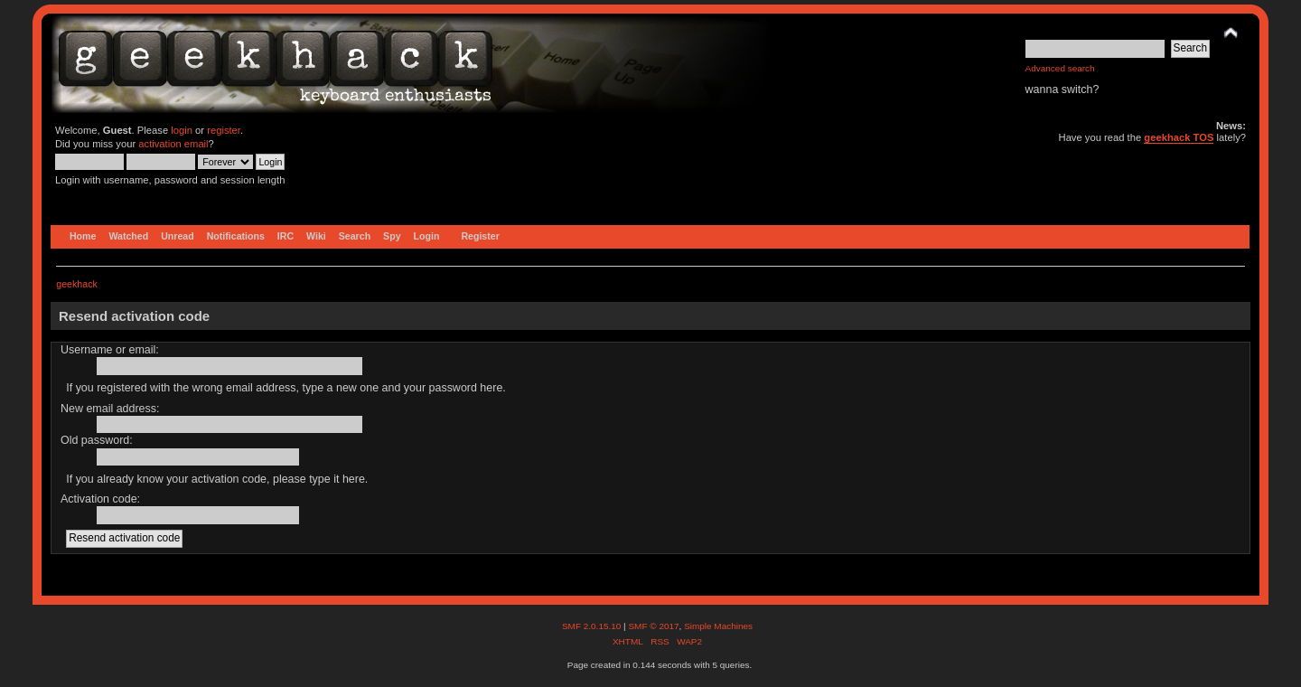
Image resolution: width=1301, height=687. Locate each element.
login (181, 130)
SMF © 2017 (653, 626)
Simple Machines (718, 626)
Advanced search (1060, 68)
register (223, 130)
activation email (173, 143)
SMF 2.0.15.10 (592, 626)
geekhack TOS (1178, 137)
